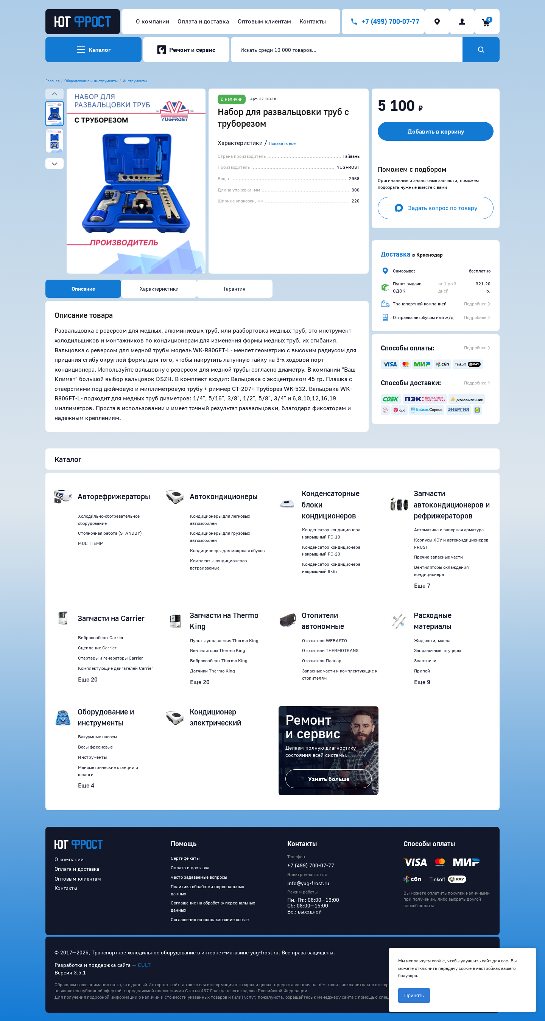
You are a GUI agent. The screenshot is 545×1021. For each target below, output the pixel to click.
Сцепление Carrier (97, 648)
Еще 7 (422, 585)
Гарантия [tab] (235, 288)
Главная (52, 80)
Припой (422, 671)
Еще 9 (422, 682)
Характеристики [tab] (159, 288)
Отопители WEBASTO (324, 640)
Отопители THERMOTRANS (330, 650)
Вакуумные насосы (97, 736)
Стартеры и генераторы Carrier (110, 658)
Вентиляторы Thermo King (217, 650)
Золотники (425, 660)
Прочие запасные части (438, 557)
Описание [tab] (83, 288)
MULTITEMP (90, 543)
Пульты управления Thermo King (224, 640)
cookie (438, 960)
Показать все (282, 143)
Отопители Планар (321, 660)
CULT (144, 965)
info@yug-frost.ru (308, 883)
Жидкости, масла (432, 640)
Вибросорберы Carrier (101, 637)
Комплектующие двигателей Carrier (115, 668)
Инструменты (135, 80)
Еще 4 (86, 785)
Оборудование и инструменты (91, 80)
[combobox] (346, 49)
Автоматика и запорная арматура (449, 529)
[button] (136, 181)
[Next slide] (54, 163)
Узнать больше (328, 779)
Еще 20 (88, 679)
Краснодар (429, 254)
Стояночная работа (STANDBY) (110, 533)
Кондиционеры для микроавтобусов (227, 550)
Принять (414, 995)
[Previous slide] (54, 94)
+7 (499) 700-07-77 (310, 865)
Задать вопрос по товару (435, 207)
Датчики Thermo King (212, 671)
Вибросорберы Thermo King (219, 660)
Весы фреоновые (95, 747)
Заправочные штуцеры (437, 650)
